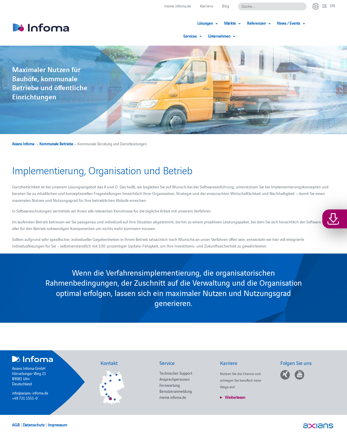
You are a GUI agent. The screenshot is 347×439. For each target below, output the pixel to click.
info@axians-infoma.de (30, 392)
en (332, 5)
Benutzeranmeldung (175, 391)
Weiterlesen (235, 397)
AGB (16, 425)
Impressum (57, 425)
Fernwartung (169, 385)
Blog (225, 5)
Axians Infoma (23, 143)
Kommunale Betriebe (56, 143)
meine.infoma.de (177, 5)
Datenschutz (34, 425)
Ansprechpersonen (174, 379)
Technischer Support (175, 373)
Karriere (206, 5)
